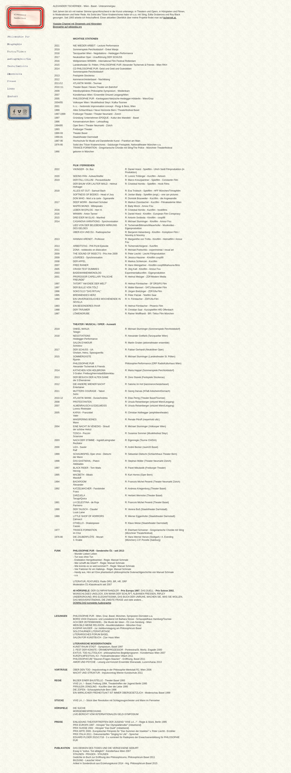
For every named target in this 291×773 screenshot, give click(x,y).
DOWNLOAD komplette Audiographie (92, 603)
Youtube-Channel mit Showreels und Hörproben (77, 23)
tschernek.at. (169, 17)
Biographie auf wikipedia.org (67, 27)
